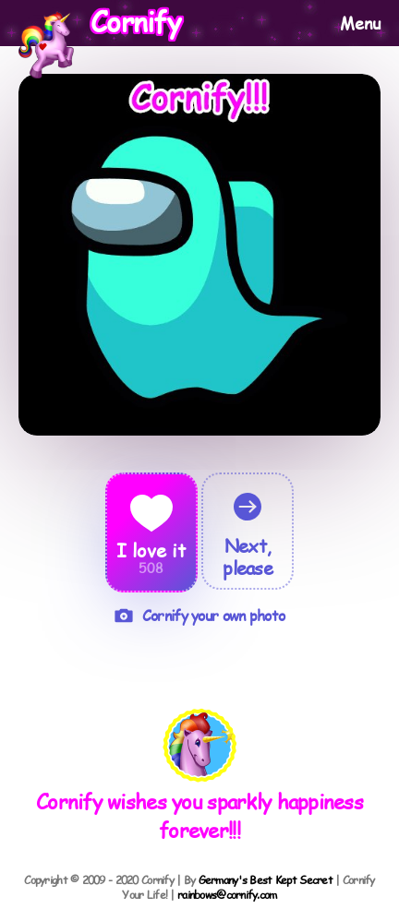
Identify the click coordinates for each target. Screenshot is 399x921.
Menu (360, 22)
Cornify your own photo (199, 615)
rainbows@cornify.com (227, 894)
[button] (200, 747)
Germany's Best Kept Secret (265, 879)
